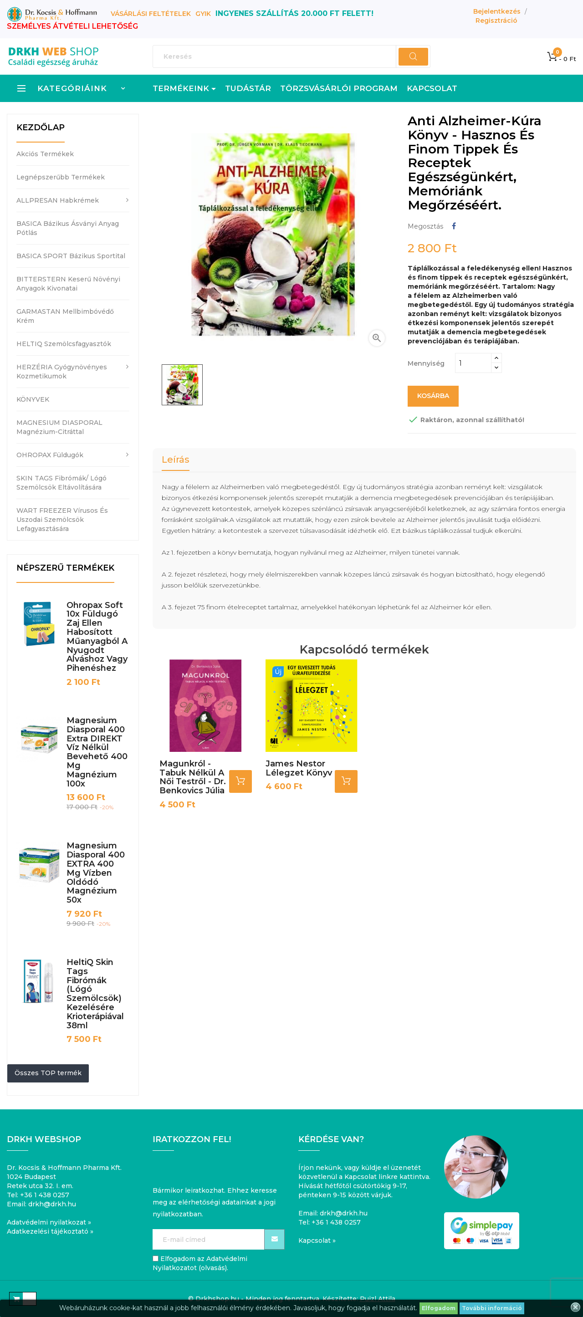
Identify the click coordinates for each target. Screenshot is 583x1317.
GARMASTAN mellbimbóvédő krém (65, 316)
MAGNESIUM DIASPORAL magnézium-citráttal (59, 427)
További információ (492, 1308)
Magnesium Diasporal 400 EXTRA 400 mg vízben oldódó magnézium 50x (95, 873)
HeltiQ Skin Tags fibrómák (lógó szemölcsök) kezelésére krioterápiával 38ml (95, 994)
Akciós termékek (45, 154)
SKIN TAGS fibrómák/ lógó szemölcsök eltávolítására (61, 482)
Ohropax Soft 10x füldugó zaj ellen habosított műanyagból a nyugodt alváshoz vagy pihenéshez (97, 637)
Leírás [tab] (175, 459)
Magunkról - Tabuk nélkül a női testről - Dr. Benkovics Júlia (192, 775)
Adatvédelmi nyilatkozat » (49, 1222)
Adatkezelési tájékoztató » (50, 1231)
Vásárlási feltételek (151, 14)
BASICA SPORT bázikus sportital (70, 256)
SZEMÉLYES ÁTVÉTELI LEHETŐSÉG (72, 26)
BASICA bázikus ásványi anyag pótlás (67, 228)
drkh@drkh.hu (52, 1204)
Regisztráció (496, 20)
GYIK (203, 14)
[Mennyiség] (473, 363)
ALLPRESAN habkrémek (57, 200)
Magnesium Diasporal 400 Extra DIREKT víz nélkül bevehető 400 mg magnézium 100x (97, 752)
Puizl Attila (377, 1299)
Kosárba (433, 396)
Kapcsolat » (317, 1240)
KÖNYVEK (32, 399)
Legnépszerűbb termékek (60, 177)
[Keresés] (291, 56)
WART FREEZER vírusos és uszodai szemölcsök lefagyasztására (62, 519)
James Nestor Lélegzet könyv (299, 766)
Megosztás (454, 226)
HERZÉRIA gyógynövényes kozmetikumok (61, 371)
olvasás (213, 1268)
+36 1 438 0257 (44, 1195)
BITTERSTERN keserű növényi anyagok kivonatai (68, 283)
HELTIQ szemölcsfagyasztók (63, 344)
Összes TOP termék (48, 1073)
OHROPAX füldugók (49, 455)
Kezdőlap (40, 128)
